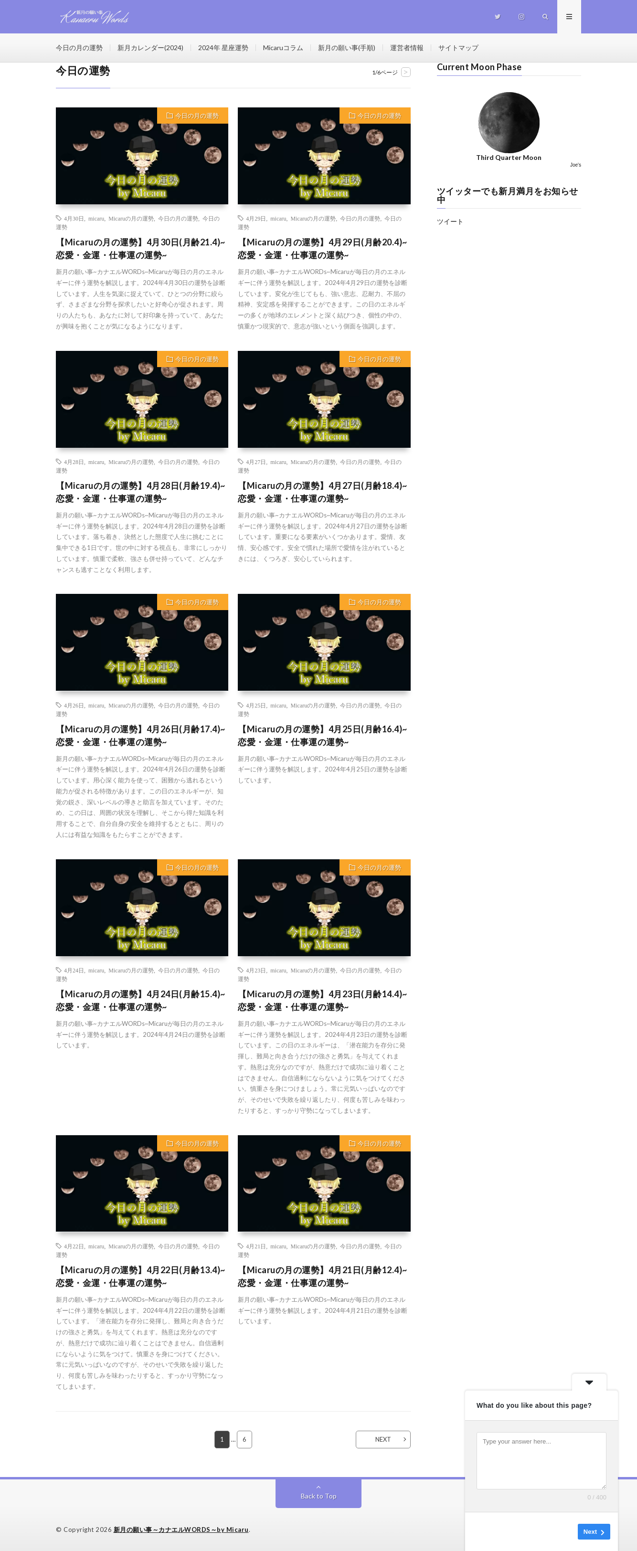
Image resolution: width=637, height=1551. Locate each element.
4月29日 (256, 218)
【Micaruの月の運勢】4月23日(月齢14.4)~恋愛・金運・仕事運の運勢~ (322, 1000)
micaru (96, 218)
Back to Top (319, 1496)
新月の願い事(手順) (346, 47)
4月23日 (256, 970)
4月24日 (74, 970)
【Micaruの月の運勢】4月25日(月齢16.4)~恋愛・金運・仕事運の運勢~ (322, 735)
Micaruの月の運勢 (131, 218)
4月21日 (256, 1246)
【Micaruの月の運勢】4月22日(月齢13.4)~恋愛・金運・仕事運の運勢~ (140, 1276)
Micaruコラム (283, 47)
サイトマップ (458, 47)
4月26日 (74, 705)
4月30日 (74, 218)
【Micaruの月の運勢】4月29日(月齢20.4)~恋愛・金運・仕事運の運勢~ (322, 248)
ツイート (450, 221)
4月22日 (74, 1246)
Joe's (575, 165)
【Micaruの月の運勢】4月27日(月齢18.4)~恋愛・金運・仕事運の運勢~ (322, 492)
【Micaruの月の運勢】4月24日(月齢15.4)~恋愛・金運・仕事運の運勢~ (140, 1000)
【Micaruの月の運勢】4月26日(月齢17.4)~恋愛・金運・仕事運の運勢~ (140, 735)
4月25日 (256, 705)
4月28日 (74, 461)
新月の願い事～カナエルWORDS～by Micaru (181, 1529)
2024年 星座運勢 (223, 47)
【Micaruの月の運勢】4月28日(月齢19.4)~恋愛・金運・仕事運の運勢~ (140, 492)
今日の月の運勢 (79, 47)
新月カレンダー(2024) (150, 47)
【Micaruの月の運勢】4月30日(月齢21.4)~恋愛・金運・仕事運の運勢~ (140, 248)
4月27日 (256, 461)
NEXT (383, 1439)
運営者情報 (407, 47)
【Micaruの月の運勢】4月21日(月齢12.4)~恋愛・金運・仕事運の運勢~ (322, 1276)
